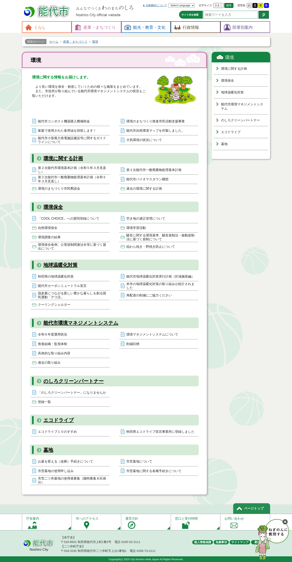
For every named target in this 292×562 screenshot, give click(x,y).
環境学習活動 (136, 228)
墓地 (48, 450)
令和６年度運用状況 (52, 334)
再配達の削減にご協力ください (149, 295)
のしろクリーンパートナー (73, 381)
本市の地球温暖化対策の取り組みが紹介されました (160, 286)
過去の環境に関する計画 (144, 188)
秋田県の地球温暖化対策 (56, 276)
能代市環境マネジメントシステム (80, 323)
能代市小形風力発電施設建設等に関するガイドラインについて (72, 140)
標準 (229, 5)
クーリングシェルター (54, 304)
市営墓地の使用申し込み (56, 471)
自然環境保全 (47, 228)
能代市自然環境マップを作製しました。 (155, 130)
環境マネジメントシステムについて (152, 334)
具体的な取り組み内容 (54, 353)
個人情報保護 (202, 542)
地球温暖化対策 (60, 265)
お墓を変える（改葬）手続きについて (65, 461)
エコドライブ (58, 420)
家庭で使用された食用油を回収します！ (67, 130)
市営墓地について (139, 461)
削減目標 (132, 344)
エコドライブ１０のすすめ (57, 431)
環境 (229, 57)
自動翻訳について (156, 5)
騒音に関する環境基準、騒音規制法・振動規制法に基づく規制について (160, 237)
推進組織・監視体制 (52, 344)
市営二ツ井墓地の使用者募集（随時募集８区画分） (72, 480)
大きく (218, 5)
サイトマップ (239, 542)
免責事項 (221, 542)
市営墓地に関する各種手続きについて (153, 471)
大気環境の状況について (144, 140)
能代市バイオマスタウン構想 (147, 179)
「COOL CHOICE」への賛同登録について (68, 218)
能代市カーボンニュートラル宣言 (62, 285)
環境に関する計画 (63, 158)
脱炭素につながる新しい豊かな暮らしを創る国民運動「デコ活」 (72, 295)
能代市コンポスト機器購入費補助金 (64, 121)
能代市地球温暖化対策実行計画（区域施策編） (160, 276)
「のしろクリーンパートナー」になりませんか (72, 392)
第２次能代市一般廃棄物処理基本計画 (153, 170)
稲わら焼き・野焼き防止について (150, 246)
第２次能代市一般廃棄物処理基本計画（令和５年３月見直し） (72, 179)
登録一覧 (44, 402)
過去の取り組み (49, 362)
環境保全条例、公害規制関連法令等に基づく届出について (72, 246)
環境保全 (53, 207)
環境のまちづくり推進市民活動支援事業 (155, 121)
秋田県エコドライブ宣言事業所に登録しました (160, 431)
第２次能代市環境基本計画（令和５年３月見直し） (72, 169)
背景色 (241, 5)
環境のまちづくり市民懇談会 (59, 188)
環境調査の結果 (49, 237)
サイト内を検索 (190, 14)
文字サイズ (205, 5)
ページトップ (254, 508)
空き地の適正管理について (145, 218)
